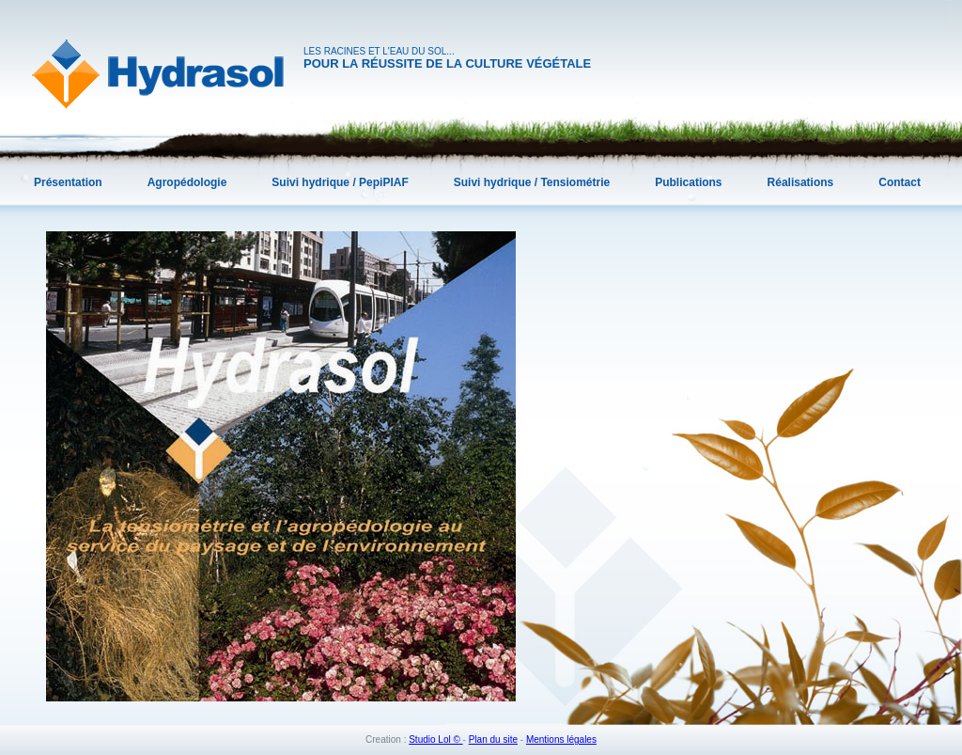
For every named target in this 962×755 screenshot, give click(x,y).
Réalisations (801, 182)
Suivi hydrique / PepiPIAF (340, 182)
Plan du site (493, 739)
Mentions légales (561, 739)
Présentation (68, 182)
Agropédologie (187, 182)
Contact (899, 182)
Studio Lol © (435, 739)
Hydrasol (158, 74)
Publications (688, 182)
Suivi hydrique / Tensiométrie (532, 182)
